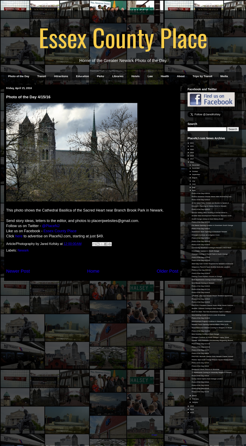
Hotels (135, 76)
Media (224, 76)
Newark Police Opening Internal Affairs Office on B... (211, 324)
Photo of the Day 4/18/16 (201, 286)
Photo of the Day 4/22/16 (201, 257)
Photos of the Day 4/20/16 (201, 270)
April (194, 190)
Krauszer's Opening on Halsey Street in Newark (209, 206)
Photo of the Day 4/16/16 (201, 292)
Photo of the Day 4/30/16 (201, 193)
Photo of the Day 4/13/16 (201, 318)
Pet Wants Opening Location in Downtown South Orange (212, 225)
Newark (23, 250)
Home (93, 271)
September (196, 174)
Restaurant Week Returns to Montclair (205, 369)
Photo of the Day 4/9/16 (200, 350)
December (196, 165)
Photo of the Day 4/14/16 (201, 302)
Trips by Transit (202, 76)
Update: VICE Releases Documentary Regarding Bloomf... (213, 340)
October (195, 171)
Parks (100, 76)
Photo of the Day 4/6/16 (200, 366)
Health (165, 76)
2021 (192, 146)
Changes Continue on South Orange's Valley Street (210, 337)
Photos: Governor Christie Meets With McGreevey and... (212, 197)
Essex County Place (123, 37)
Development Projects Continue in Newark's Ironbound (211, 321)
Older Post (167, 271)
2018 (192, 156)
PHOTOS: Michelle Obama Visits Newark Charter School (212, 356)
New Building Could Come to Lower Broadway (208, 315)
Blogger (154, 435)
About (181, 76)
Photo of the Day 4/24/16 (201, 241)
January (195, 402)
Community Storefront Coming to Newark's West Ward (211, 248)
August (195, 178)
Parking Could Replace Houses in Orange (207, 276)
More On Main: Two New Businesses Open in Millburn (211, 312)
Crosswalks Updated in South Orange (205, 251)
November (196, 168)
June (194, 184)
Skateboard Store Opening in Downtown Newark (209, 232)
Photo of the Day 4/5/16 (200, 376)
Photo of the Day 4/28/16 (201, 209)
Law (150, 76)
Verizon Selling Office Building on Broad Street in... (210, 213)
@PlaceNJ (50, 226)
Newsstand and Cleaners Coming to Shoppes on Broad (212, 328)
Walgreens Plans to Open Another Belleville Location (211, 267)
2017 (192, 159)
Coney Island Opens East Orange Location (207, 379)
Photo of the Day (18, 76)
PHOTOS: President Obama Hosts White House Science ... (213, 305)
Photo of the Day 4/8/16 (200, 353)
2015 (192, 406)
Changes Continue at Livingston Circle (206, 235)
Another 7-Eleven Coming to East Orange (207, 308)
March (194, 396)
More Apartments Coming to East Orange (207, 280)
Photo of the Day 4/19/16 (201, 273)
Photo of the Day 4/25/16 (201, 238)
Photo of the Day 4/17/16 (201, 289)
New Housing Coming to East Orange (205, 334)
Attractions (61, 76)
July (193, 181)
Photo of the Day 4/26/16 (201, 229)
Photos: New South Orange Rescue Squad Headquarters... (213, 360)
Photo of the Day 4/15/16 (201, 299)
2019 (192, 152)
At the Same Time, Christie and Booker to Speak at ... (211, 203)
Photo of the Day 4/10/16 (201, 347)
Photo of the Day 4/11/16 (201, 344)
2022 (192, 143)
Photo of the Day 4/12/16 (201, 331)
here (19, 236)
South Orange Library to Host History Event (207, 219)
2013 (192, 412)
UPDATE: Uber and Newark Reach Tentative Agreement (212, 296)
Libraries (117, 76)
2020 (192, 149)
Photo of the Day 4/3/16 (200, 385)
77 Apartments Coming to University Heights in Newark (212, 372)
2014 (192, 409)
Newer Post (18, 271)
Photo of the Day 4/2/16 (200, 388)
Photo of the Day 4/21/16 (201, 260)
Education (82, 76)
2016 (192, 162)
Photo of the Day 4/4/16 (200, 382)
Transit (41, 76)
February (195, 399)
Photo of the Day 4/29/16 (201, 200)
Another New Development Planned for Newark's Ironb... (212, 216)
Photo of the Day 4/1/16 (200, 392)
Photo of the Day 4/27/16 (201, 222)
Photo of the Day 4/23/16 (201, 245)
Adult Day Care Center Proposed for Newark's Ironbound (212, 264)
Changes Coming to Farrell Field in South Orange (210, 254)
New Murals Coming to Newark (203, 283)
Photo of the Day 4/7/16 (200, 363)
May (194, 187)
